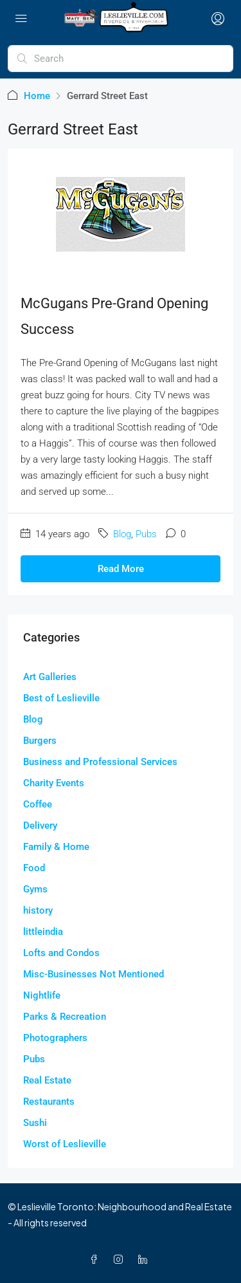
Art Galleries (49, 677)
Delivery (40, 825)
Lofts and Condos (61, 953)
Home (37, 96)
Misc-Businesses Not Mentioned (93, 974)
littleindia (43, 931)
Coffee (37, 804)
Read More (121, 569)
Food (34, 868)
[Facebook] (96, 1259)
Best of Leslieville (61, 698)
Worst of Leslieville (64, 1144)
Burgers (40, 740)
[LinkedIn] (145, 1259)
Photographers (55, 1038)
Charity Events (53, 783)
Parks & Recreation (64, 1016)
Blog (122, 534)
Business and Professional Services (100, 762)
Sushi (35, 1123)
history (38, 910)
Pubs (146, 534)
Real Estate (47, 1080)
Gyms (35, 889)
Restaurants (49, 1101)
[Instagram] (121, 1259)
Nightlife (41, 995)
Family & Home (56, 847)
